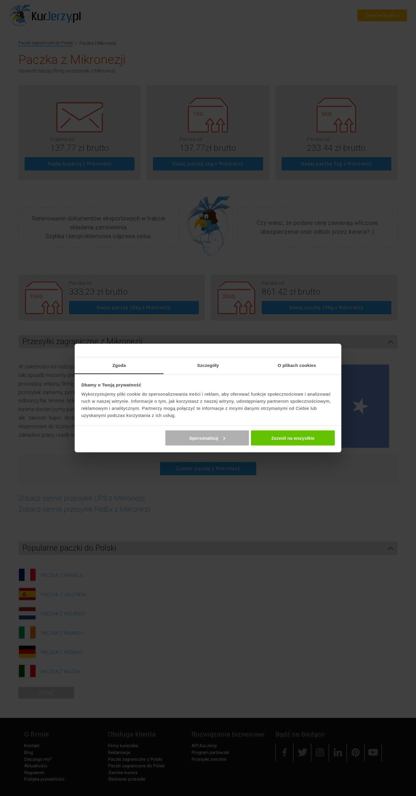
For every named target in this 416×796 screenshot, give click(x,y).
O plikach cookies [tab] (297, 365)
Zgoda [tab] (119, 365)
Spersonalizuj (207, 437)
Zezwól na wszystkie (292, 437)
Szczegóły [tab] (208, 365)
